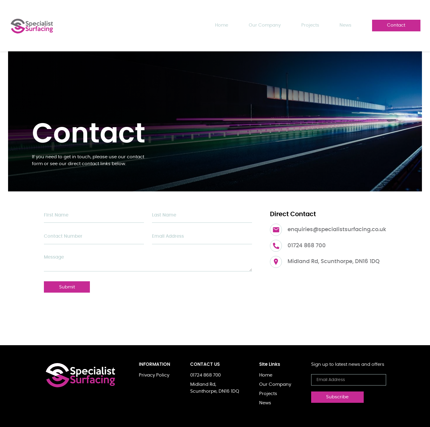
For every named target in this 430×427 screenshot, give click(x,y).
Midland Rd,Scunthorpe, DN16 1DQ (214, 388)
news (345, 25)
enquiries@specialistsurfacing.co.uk (337, 229)
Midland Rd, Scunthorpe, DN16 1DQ (334, 261)
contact (396, 25)
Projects (268, 393)
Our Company (265, 25)
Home (221, 25)
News (265, 403)
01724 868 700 (307, 245)
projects (310, 25)
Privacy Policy (154, 375)
